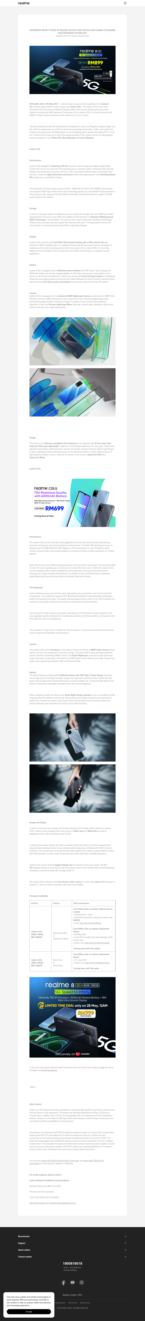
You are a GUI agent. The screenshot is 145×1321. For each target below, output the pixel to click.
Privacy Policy (72, 1303)
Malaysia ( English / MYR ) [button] (72, 1295)
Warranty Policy (85, 1303)
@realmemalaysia (49, 1070)
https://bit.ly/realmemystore (97, 943)
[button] (125, 3)
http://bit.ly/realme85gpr (90, 923)
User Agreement (60, 1303)
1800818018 (72, 1263)
